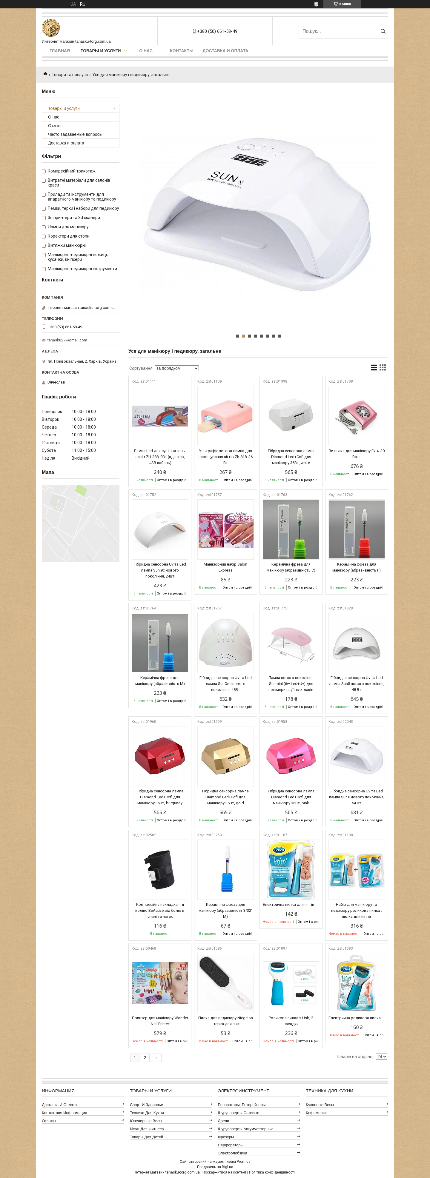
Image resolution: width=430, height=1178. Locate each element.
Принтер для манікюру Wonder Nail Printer (160, 1021)
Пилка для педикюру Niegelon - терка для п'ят (225, 1021)
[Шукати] (383, 31)
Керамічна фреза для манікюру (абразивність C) (291, 567)
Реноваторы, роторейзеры (242, 1104)
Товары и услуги (101, 50)
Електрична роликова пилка (354, 1018)
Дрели (223, 1121)
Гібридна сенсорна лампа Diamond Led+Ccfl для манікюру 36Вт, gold (225, 797)
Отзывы (55, 125)
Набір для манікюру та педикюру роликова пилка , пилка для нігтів (356, 910)
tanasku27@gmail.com (67, 340)
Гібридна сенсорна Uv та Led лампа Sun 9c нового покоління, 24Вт (160, 570)
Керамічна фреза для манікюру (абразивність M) (160, 680)
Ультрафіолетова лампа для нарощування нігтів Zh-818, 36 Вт (226, 457)
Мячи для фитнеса (147, 1129)
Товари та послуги (70, 74)
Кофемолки (316, 1113)
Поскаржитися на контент (224, 1172)
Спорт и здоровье (146, 1104)
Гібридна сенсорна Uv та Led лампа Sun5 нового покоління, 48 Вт (356, 683)
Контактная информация (64, 1113)
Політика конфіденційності (272, 1172)
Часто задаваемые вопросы (75, 134)
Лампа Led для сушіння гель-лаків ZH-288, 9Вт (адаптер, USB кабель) (160, 457)
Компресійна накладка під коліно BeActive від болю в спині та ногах (160, 910)
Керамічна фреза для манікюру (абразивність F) (356, 567)
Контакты (181, 50)
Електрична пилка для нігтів (288, 904)
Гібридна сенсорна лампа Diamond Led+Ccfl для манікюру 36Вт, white (291, 457)
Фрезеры (226, 1137)
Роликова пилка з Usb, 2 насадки (291, 1021)
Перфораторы (231, 1145)
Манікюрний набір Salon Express (225, 567)
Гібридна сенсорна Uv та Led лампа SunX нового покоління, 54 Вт (356, 797)
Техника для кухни (147, 1113)
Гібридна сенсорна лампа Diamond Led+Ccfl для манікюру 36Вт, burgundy (160, 797)
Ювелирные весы (146, 1121)
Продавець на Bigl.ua (215, 1167)
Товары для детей (146, 1137)
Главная (60, 50)
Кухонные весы (320, 1104)
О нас (146, 50)
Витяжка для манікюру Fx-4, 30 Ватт (357, 454)
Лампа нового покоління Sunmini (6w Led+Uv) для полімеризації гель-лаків (291, 683)
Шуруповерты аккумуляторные (246, 1129)
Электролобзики (232, 1153)
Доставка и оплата (225, 50)
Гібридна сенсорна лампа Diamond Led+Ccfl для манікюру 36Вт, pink (291, 797)
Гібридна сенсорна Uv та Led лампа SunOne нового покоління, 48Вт (225, 683)
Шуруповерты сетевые (238, 1113)
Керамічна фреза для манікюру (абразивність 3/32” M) (226, 910)
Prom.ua (244, 1161)
